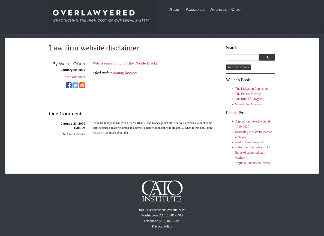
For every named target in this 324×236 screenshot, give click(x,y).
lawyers (131, 73)
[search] (243, 57)
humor (118, 73)
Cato (235, 9)
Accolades (196, 9)
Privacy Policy (162, 226)
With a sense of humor (110, 63)
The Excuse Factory (248, 94)
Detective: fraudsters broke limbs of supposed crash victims (252, 152)
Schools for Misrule (248, 104)
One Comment (75, 77)
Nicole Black (145, 63)
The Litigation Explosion (251, 88)
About (175, 9)
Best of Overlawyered (249, 142)
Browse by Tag (238, 67)
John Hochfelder (76, 134)
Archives (218, 9)
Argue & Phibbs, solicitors (252, 163)
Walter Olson (72, 63)
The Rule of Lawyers (249, 99)
